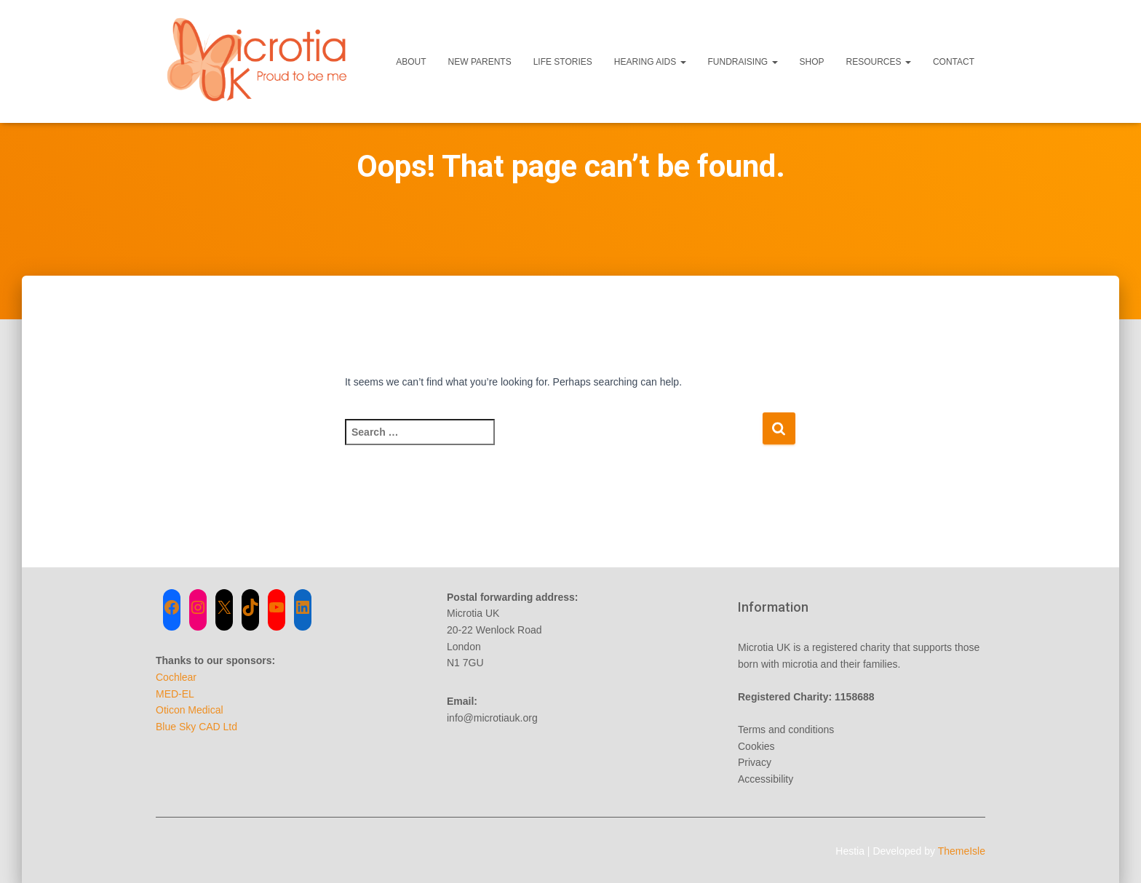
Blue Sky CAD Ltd (196, 726)
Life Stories (562, 62)
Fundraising (743, 62)
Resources (878, 62)
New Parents (480, 62)
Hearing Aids (650, 62)
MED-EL (175, 694)
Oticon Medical (189, 710)
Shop (812, 62)
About (411, 62)
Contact (953, 62)
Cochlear (176, 677)
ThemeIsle (961, 851)
